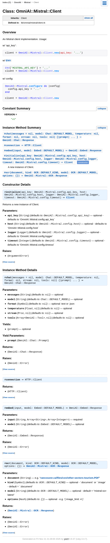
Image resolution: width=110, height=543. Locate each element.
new (56, 53)
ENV (8, 60)
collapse (102, 108)
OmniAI (17, 2)
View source (8, 263)
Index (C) (7, 2)
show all (88, 18)
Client (71, 200)
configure (35, 86)
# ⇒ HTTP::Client (23, 146)
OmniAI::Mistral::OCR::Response (48, 466)
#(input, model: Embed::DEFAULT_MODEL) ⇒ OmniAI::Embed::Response (53, 151)
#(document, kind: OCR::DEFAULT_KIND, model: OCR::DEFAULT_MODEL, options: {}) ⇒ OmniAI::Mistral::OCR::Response (50, 176)
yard (66, 538)
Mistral (27, 2)
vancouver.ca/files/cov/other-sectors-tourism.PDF (69, 478)
